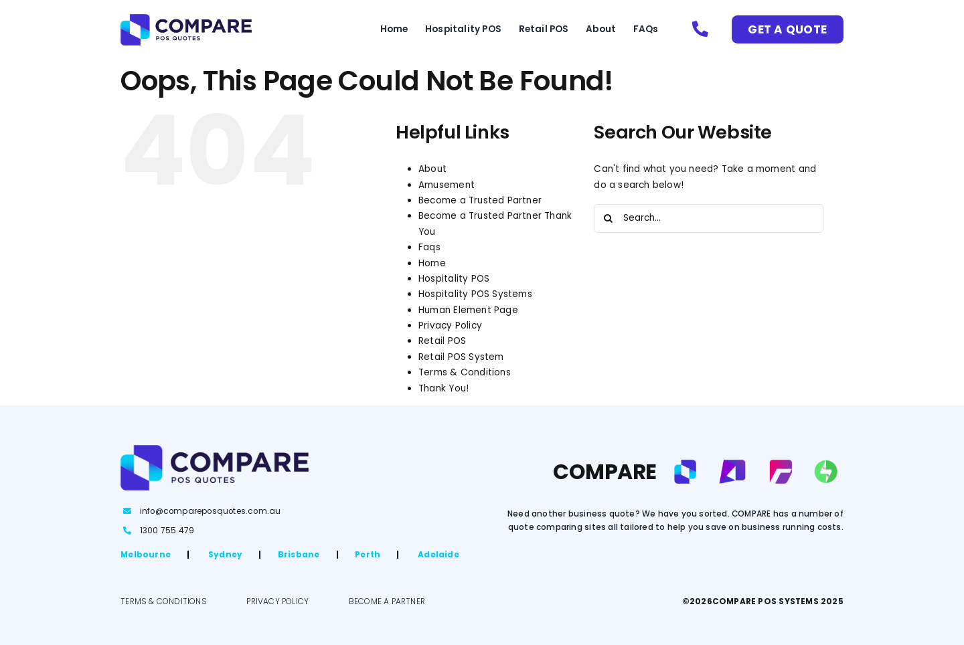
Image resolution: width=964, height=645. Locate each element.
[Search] (608, 218)
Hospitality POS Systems (475, 294)
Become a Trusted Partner (480, 200)
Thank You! (443, 388)
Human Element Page (468, 310)
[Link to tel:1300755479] (700, 29)
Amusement (446, 185)
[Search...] (708, 218)
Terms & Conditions (464, 372)
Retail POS (442, 341)
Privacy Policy (450, 325)
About (432, 169)
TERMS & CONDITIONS (163, 601)
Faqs (429, 247)
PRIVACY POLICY (277, 601)
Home (432, 263)
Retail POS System (460, 357)
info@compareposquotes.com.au (210, 511)
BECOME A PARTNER (387, 601)
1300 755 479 (167, 530)
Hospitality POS (453, 278)
